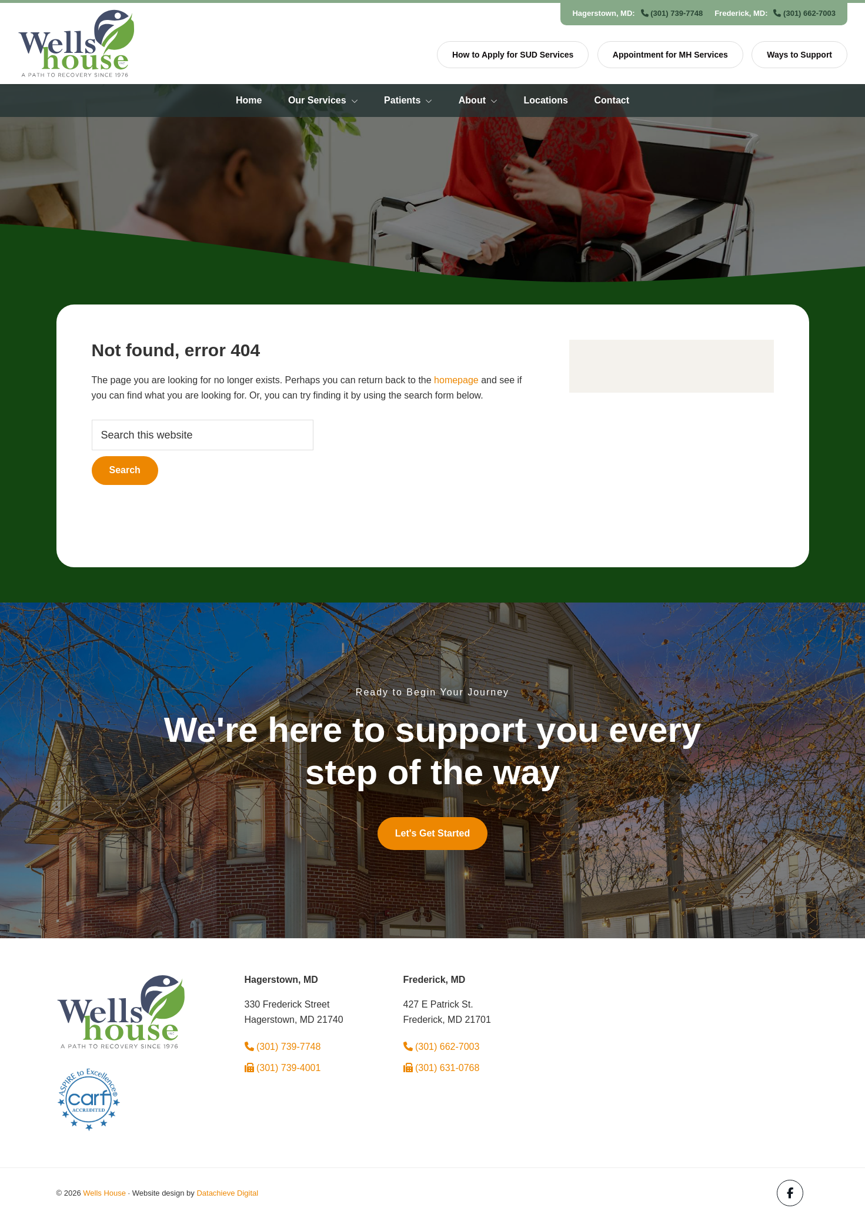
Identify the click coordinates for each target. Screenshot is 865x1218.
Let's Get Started (432, 833)
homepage (456, 380)
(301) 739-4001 (283, 1068)
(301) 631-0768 (441, 1068)
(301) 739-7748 (672, 13)
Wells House (104, 1193)
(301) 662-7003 (804, 13)
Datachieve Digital (227, 1193)
